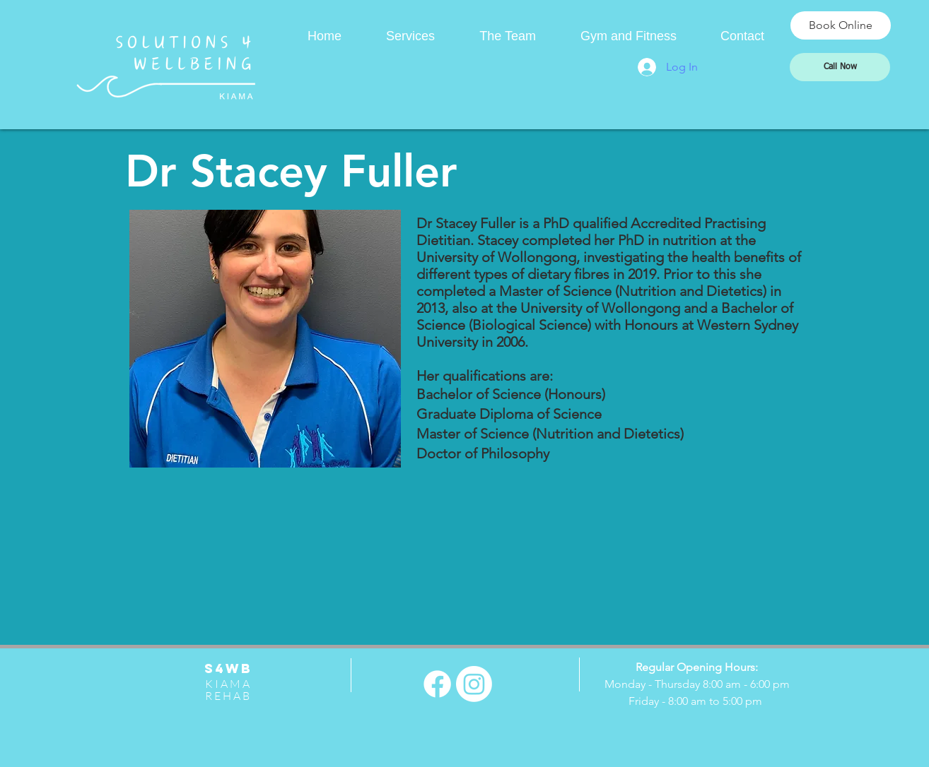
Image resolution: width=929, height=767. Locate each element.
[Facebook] (437, 684)
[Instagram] (474, 684)
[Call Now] (840, 67)
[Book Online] (840, 25)
